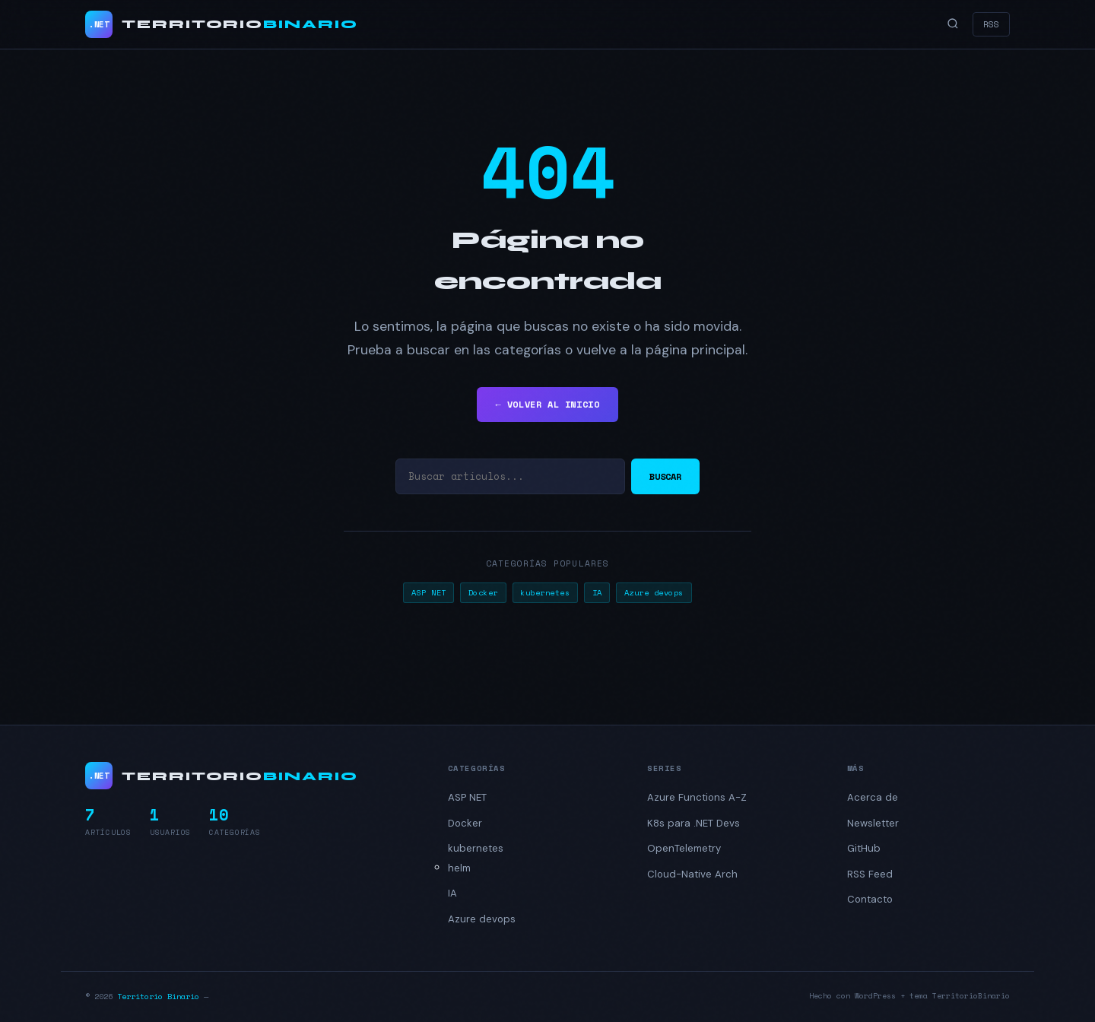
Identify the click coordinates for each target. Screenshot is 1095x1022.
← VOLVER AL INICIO (547, 404)
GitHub (864, 848)
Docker (483, 592)
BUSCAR (665, 476)
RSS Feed (870, 874)
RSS (991, 23)
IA (597, 592)
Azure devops (654, 592)
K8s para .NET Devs (693, 823)
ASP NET (428, 592)
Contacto (870, 899)
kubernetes (545, 592)
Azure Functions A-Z (697, 797)
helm (459, 868)
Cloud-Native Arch (692, 874)
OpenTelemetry (684, 848)
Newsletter (873, 823)
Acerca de (872, 797)
